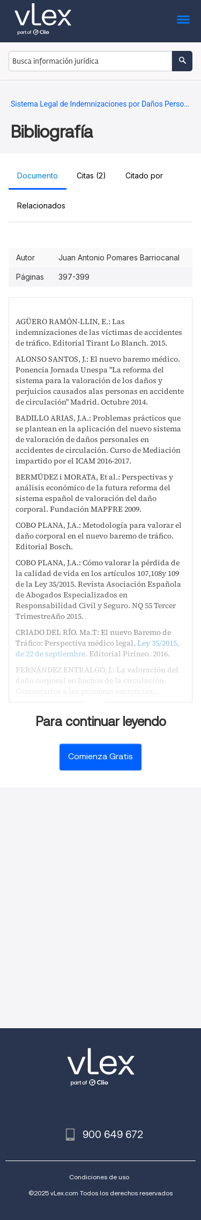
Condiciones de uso (99, 1176)
